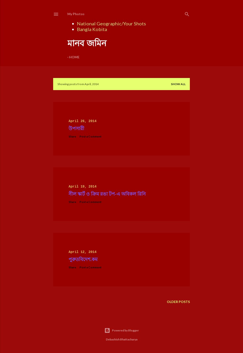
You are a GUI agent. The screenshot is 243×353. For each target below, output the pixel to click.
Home (74, 57)
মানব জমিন (86, 43)
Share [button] (72, 136)
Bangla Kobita (92, 29)
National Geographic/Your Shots (111, 23)
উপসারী (76, 128)
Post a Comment (90, 136)
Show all (178, 84)
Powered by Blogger (121, 330)
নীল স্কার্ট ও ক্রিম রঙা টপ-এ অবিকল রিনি (107, 194)
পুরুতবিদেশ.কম (83, 259)
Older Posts (178, 302)
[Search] (187, 13)
